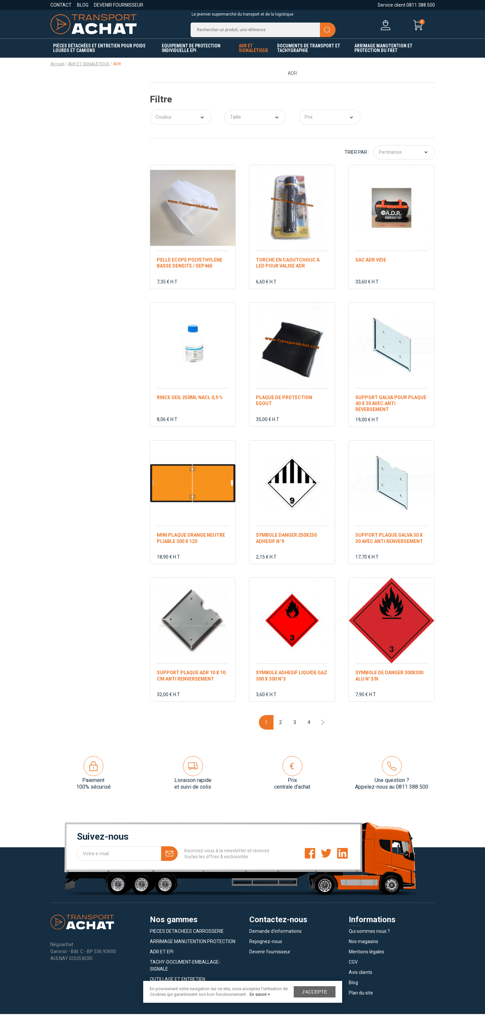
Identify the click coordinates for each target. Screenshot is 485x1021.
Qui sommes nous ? (369, 938)
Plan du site (361, 999)
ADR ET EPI (161, 958)
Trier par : (356, 159)
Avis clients (360, 979)
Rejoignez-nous (265, 948)
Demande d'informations (275, 938)
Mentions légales (366, 958)
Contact (61, 5)
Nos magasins (363, 948)
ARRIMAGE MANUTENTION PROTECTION (192, 948)
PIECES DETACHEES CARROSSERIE (187, 938)
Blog (83, 5)
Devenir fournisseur (118, 5)
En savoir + (260, 994)
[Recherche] (263, 33)
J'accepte (314, 991)
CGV (353, 969)
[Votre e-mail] (127, 860)
